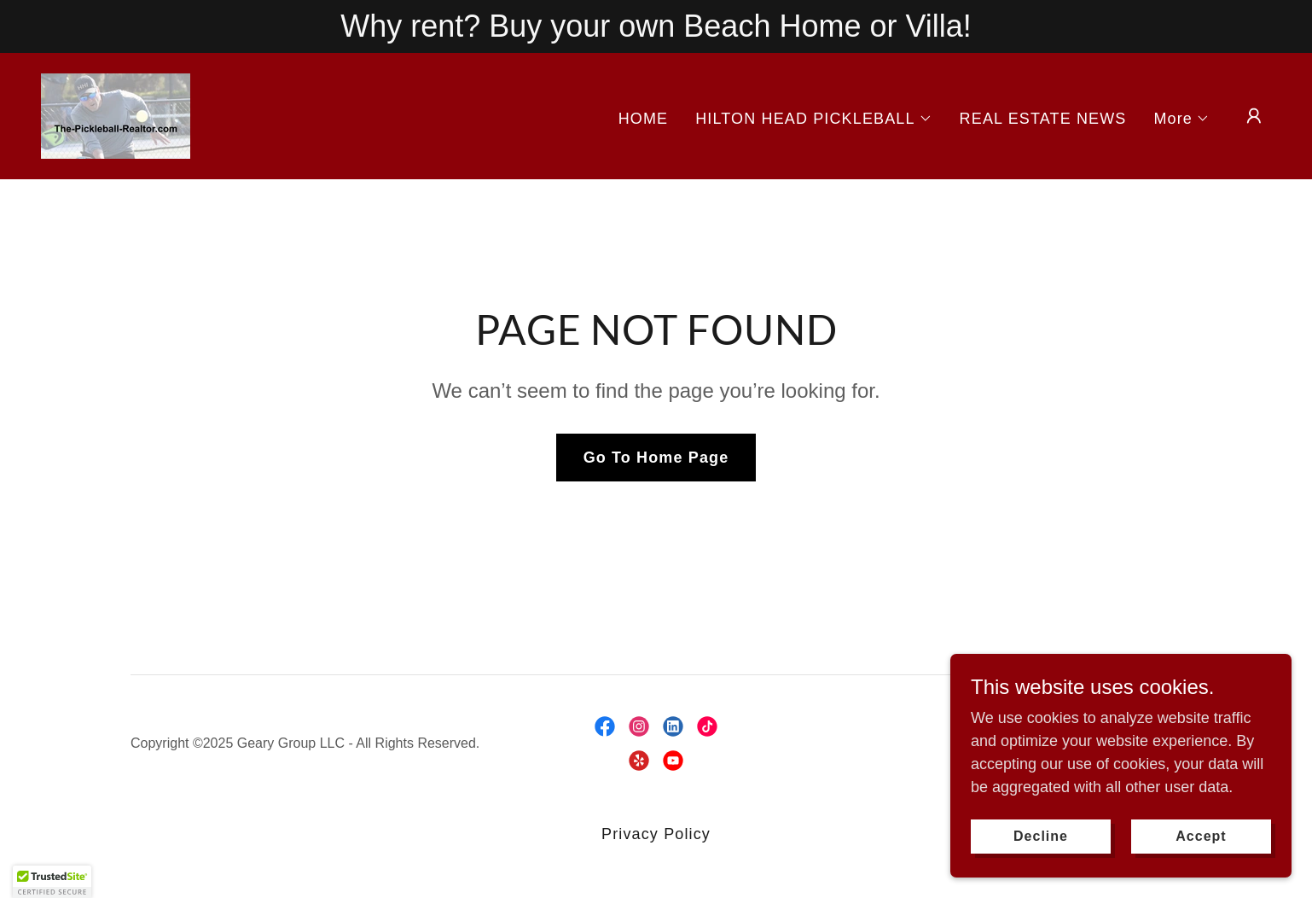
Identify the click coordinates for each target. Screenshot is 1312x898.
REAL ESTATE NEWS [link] (1043, 118)
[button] (813, 118)
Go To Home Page (656, 457)
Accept (1201, 836)
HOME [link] (643, 118)
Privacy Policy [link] (656, 834)
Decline (1040, 836)
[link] (115, 115)
